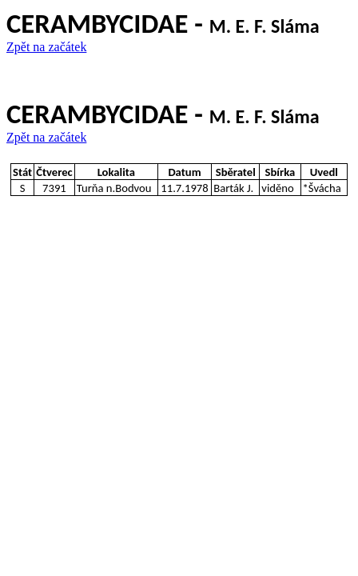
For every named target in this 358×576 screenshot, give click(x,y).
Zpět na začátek (46, 47)
